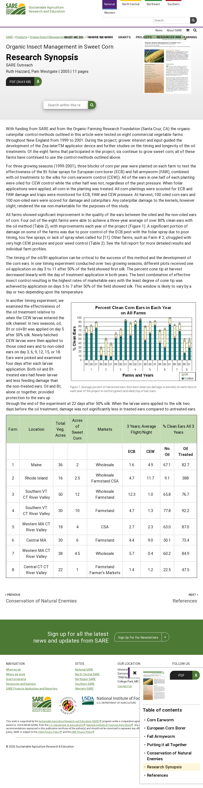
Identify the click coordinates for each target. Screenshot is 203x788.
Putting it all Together (167, 744)
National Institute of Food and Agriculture (108, 724)
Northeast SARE (85, 679)
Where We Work (100, 22)
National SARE (84, 669)
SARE (9, 37)
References (157, 775)
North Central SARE (87, 674)
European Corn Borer (166, 728)
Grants (124, 22)
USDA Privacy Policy (49, 731)
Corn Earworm (160, 720)
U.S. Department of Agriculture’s (66, 724)
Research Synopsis (164, 767)
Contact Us (125, 686)
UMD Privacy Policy (81, 731)
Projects (144, 22)
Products (21, 37)
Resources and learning (21, 684)
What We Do (73, 22)
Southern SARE (85, 684)
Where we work (15, 674)
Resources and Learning (177, 22)
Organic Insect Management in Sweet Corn (57, 37)
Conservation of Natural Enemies (169, 755)
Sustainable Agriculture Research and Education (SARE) (69, 721)
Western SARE (84, 688)
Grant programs (16, 679)
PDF (181, 675)
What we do (13, 669)
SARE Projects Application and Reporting (31, 688)
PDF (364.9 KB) (20, 82)
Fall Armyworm (161, 736)
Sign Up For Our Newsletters (138, 637)
